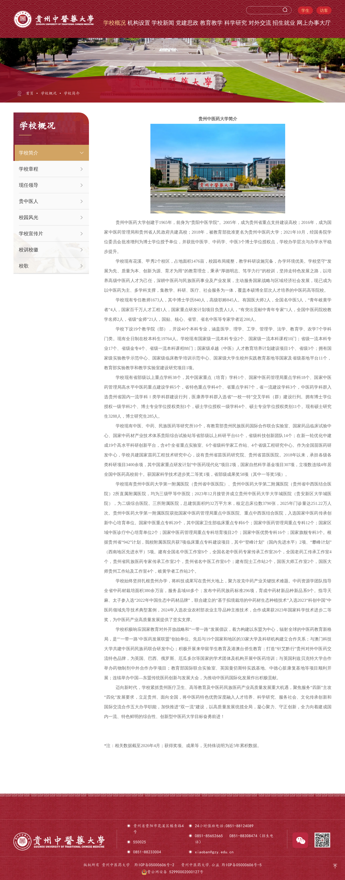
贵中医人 (28, 201)
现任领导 (28, 185)
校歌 (24, 266)
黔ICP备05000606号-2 (154, 865)
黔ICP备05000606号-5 (242, 865)
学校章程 (28, 169)
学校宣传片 (31, 233)
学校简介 (72, 93)
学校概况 (49, 93)
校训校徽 (28, 249)
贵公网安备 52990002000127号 (172, 872)
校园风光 (28, 217)
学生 (305, 10)
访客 (324, 10)
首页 (30, 93)
